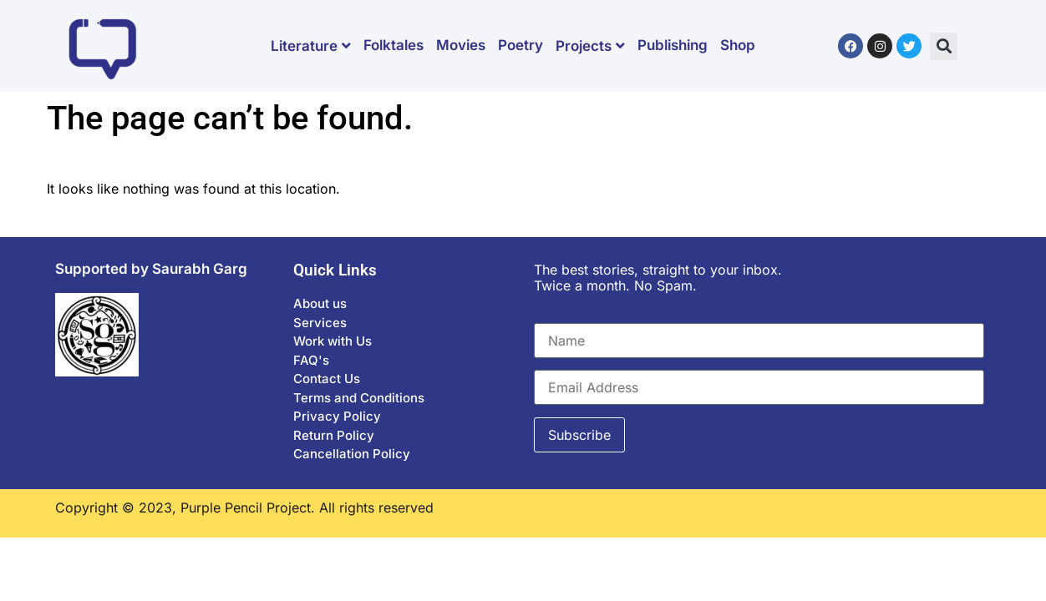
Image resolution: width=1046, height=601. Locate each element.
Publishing (672, 45)
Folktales (393, 45)
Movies (460, 45)
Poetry (520, 45)
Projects (590, 46)
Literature (311, 46)
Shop (737, 45)
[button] (943, 46)
